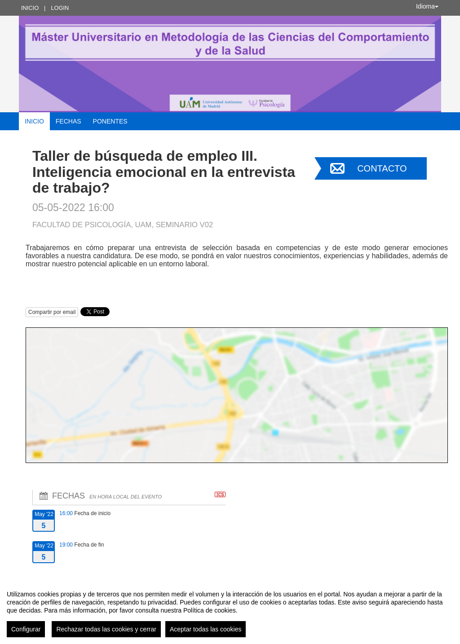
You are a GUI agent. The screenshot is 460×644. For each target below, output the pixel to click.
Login (60, 7)
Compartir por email (51, 312)
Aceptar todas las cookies (206, 629)
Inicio (30, 7)
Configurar (25, 629)
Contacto (382, 168)
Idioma (427, 6)
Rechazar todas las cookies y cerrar (106, 629)
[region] (230, 610)
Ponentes (110, 121)
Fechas (68, 121)
